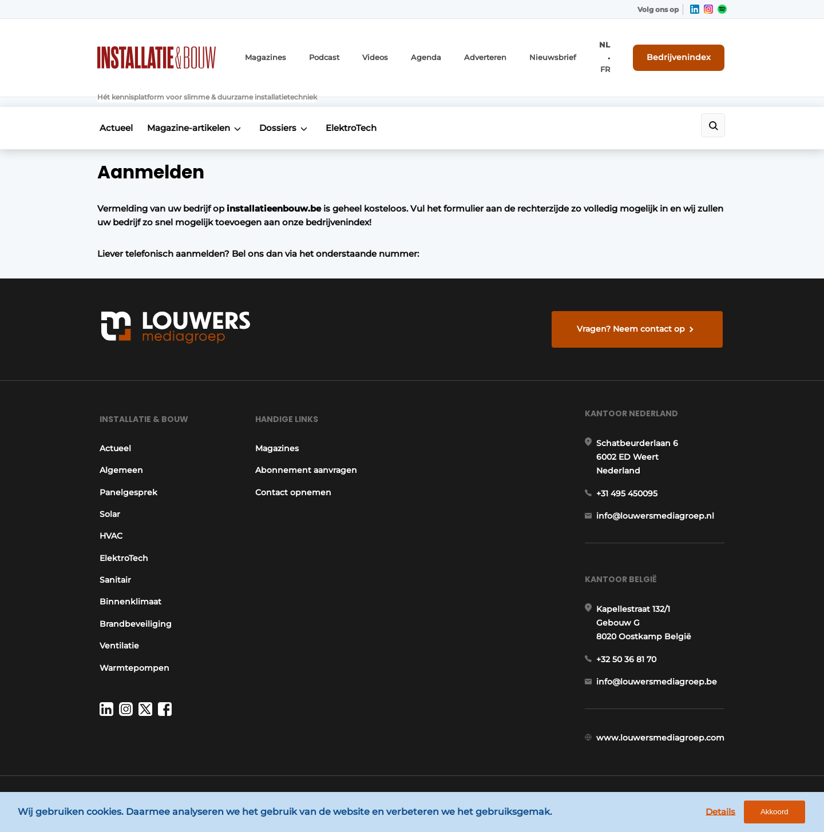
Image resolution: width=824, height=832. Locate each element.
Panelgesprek (126, 472)
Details (727, 813)
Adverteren (485, 50)
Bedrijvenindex (684, 49)
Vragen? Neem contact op (633, 302)
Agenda (430, 50)
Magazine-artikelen (190, 100)
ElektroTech (360, 100)
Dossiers (283, 100)
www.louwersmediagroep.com (663, 732)
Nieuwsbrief (548, 50)
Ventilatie (117, 626)
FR (614, 50)
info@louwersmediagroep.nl (657, 501)
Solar (107, 494)
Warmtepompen (132, 648)
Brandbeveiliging (133, 604)
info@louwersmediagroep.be (659, 673)
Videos (382, 50)
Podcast (333, 50)
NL (597, 50)
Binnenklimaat (128, 582)
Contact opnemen (293, 472)
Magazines (278, 50)
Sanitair (113, 560)
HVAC (108, 516)
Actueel (113, 100)
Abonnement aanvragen (305, 450)
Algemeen (119, 450)
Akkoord (781, 814)
